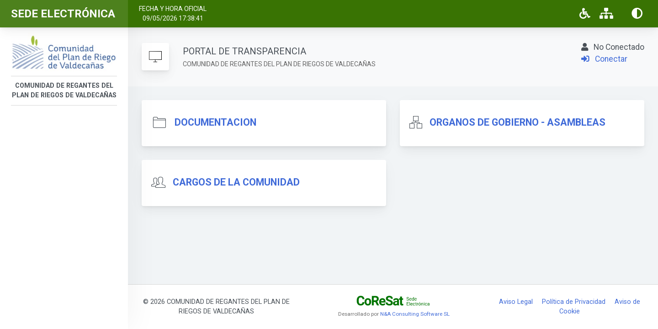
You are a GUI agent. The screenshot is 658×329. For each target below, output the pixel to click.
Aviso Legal (516, 302)
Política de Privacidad (573, 302)
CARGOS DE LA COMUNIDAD (236, 182)
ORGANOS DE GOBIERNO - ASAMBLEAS (517, 122)
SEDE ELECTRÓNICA (63, 13)
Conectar (604, 59)
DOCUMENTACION (215, 122)
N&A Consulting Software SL (415, 314)
